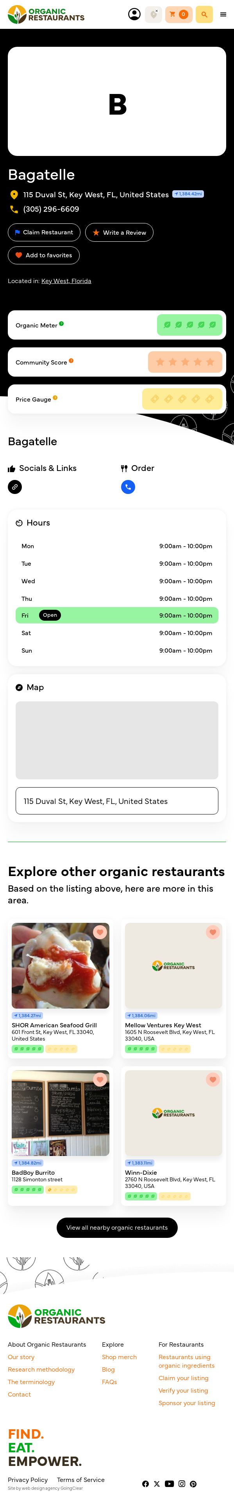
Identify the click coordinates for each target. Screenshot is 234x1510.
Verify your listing (183, 1390)
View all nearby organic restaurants (117, 1227)
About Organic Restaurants (47, 1344)
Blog (108, 1369)
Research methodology (41, 1369)
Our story (21, 1356)
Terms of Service (81, 1479)
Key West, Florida (66, 280)
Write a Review (119, 232)
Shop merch (119, 1356)
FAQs (109, 1381)
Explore (113, 1344)
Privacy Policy (28, 1479)
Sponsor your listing (187, 1402)
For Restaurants (181, 1344)
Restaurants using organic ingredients (187, 1360)
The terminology (31, 1381)
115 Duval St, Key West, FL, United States (96, 800)
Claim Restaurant (44, 231)
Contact (19, 1394)
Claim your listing (184, 1377)
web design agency (41, 1488)
